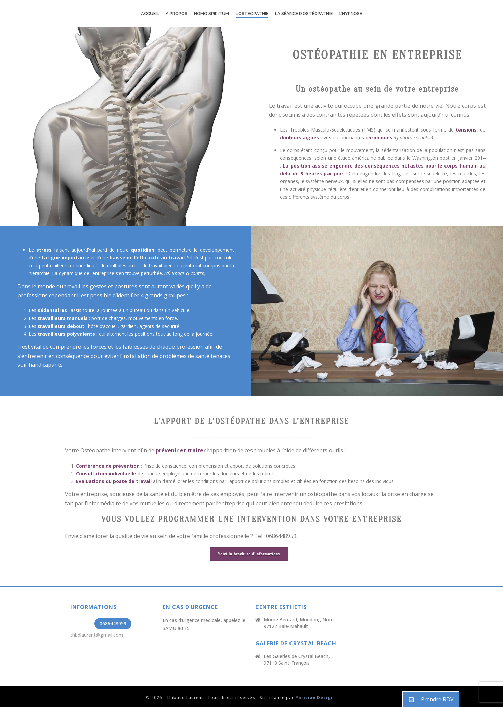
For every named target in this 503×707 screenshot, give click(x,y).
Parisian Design (314, 697)
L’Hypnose (350, 13)
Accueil (150, 13)
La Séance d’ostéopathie (304, 13)
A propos (176, 13)
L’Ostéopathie (252, 13)
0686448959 (113, 623)
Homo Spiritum (211, 13)
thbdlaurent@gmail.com (96, 635)
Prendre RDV (428, 699)
